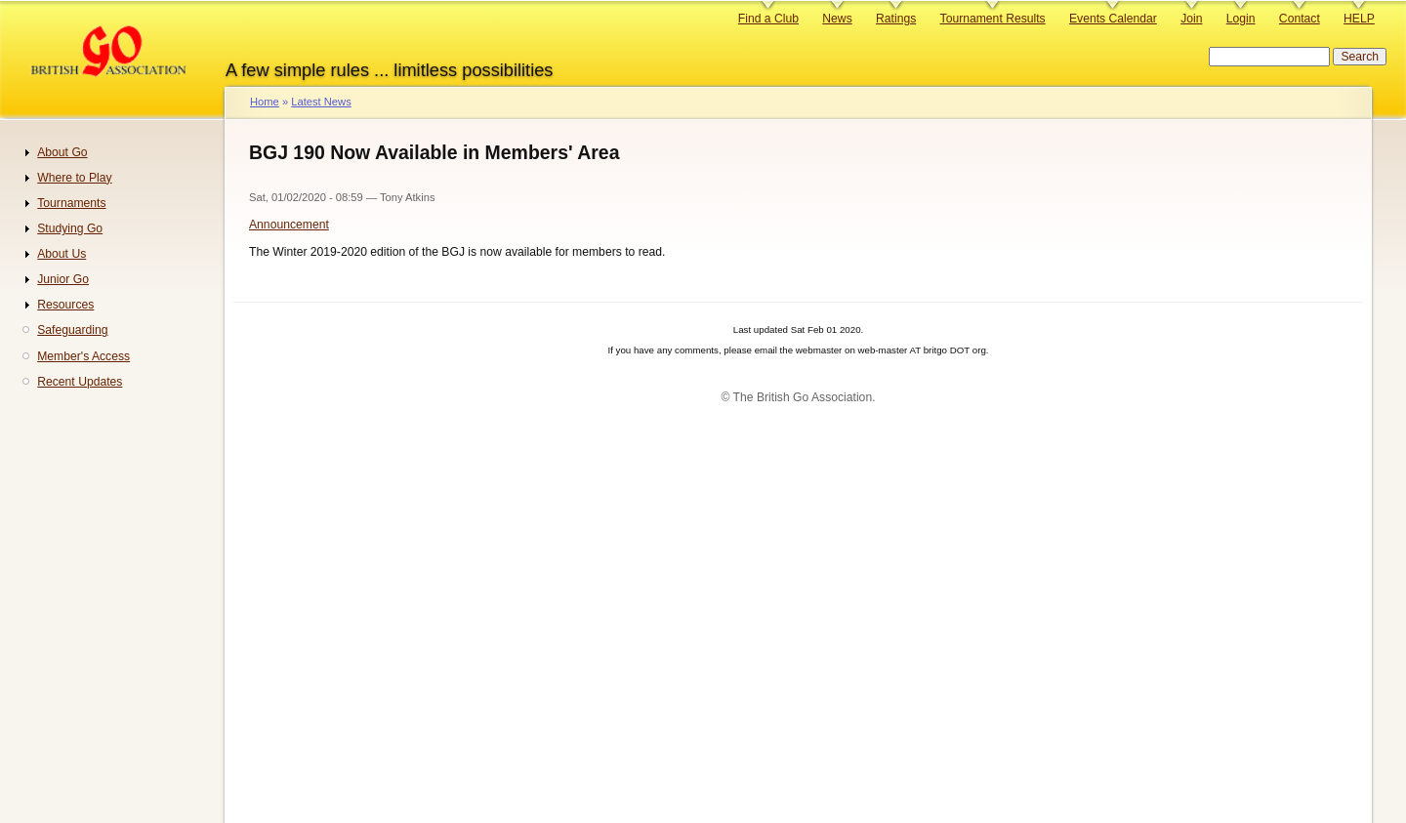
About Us (61, 254)
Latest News (321, 101)
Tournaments (71, 203)
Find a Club (768, 18)
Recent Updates (79, 382)
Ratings (896, 18)
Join (1191, 18)
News (836, 18)
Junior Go (63, 279)
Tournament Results (993, 18)
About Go (62, 152)
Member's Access (83, 356)
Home (264, 101)
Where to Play (74, 178)
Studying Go (70, 228)
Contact (1299, 18)
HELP (1359, 18)
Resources (65, 304)
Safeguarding (72, 330)
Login (1241, 18)
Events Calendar (1113, 18)
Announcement (289, 224)
